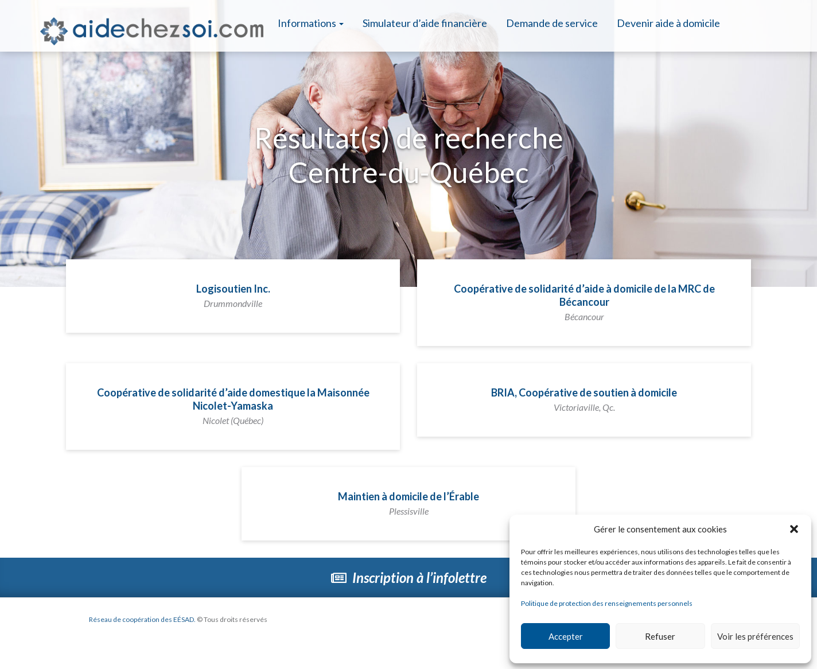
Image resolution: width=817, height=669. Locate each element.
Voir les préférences (755, 636)
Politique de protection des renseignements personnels (606, 603)
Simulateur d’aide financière (425, 23)
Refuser (660, 636)
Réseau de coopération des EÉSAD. (142, 619)
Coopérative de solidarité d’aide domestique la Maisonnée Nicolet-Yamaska (233, 406)
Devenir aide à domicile (668, 23)
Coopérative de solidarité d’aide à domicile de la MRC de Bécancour (584, 302)
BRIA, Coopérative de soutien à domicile (584, 399)
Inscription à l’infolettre (409, 577)
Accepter (565, 636)
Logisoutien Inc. (233, 295)
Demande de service (552, 23)
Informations (311, 23)
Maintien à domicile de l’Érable (408, 503)
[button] (794, 529)
